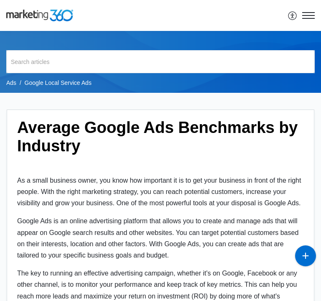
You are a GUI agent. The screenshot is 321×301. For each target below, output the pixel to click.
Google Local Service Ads (58, 82)
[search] (160, 62)
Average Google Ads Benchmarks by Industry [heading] (157, 136)
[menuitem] (292, 15)
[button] (292, 15)
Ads (11, 82)
